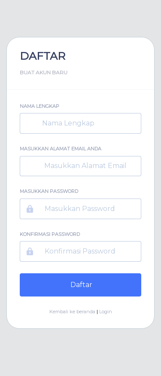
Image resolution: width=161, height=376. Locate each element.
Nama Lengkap (39, 106)
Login (105, 312)
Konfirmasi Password (50, 234)
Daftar (80, 285)
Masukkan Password (49, 191)
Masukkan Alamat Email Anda (60, 149)
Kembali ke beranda (72, 312)
